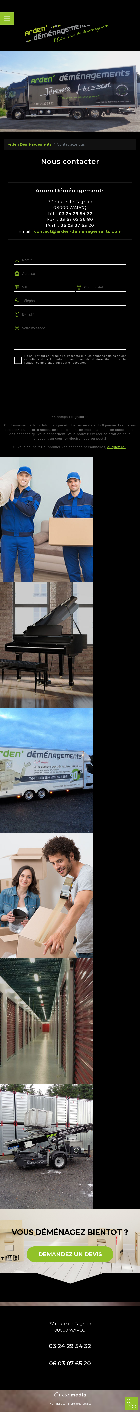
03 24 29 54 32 (70, 1346)
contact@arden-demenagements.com (78, 231)
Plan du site (57, 1403)
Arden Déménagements (30, 144)
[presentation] (70, 378)
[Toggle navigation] (7, 18)
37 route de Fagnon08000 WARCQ (70, 1327)
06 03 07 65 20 (70, 1363)
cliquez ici (116, 447)
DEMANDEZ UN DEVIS (70, 1254)
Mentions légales (79, 1403)
